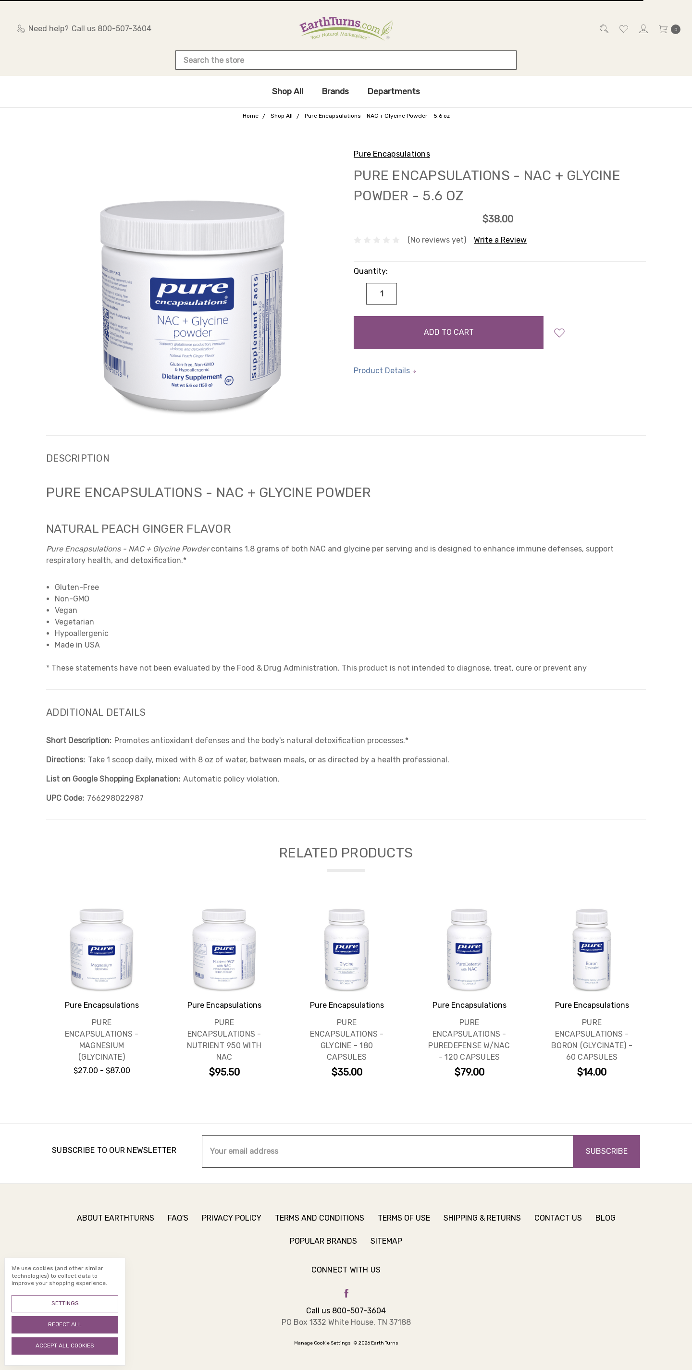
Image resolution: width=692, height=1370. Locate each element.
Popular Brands (323, 1244)
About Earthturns (115, 1221)
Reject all (65, 1324)
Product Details (385, 370)
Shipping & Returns (482, 1221)
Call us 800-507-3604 (346, 1310)
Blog (605, 1221)
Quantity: (371, 271)
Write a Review (500, 240)
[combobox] (346, 60)
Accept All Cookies (65, 1345)
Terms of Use (404, 1221)
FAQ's (178, 1221)
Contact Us (558, 1221)
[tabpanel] (101, 996)
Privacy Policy (231, 1221)
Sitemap (386, 1244)
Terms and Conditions (319, 1221)
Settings (65, 1303)
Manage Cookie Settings (322, 1343)
